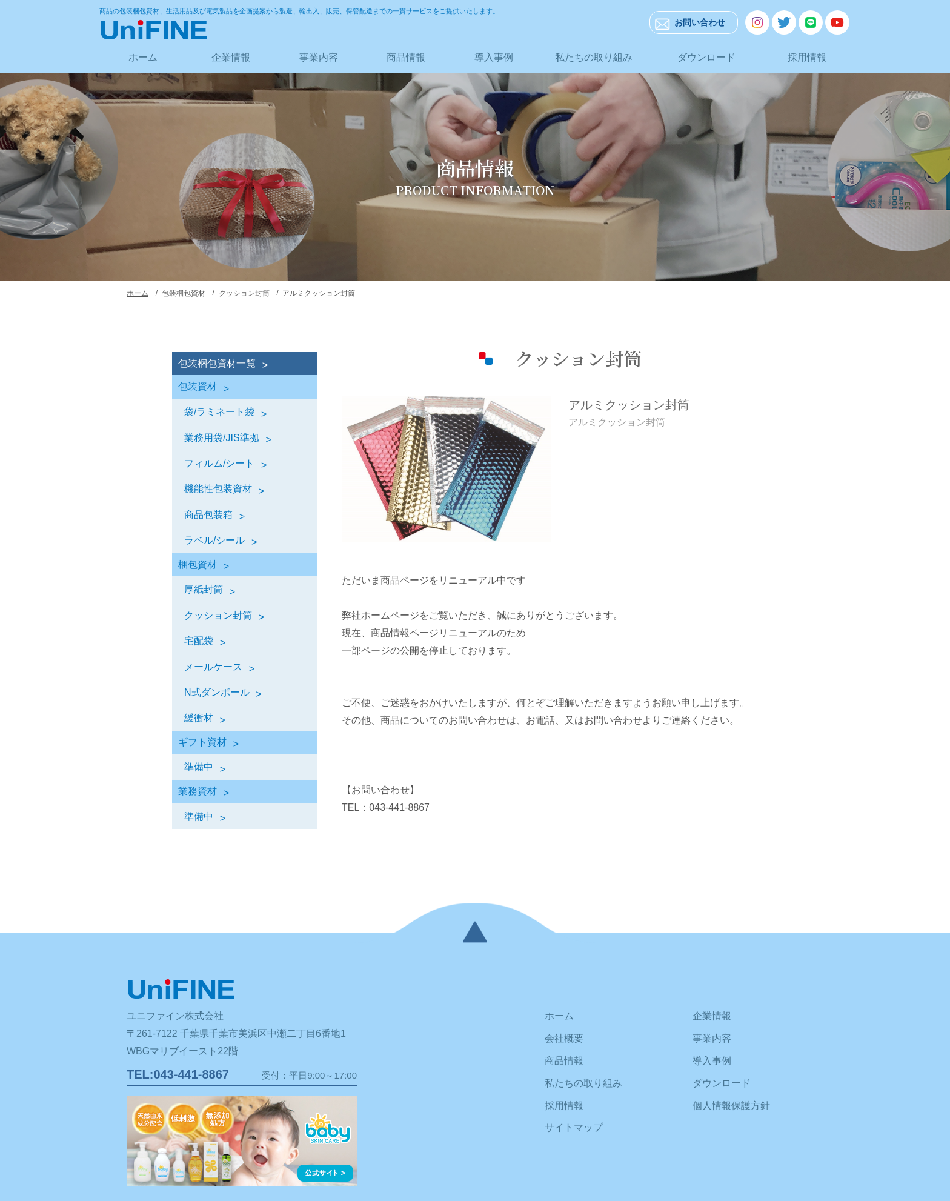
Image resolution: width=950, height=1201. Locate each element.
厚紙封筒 (203, 589)
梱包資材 (197, 564)
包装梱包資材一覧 (217, 363)
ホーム (143, 57)
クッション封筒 (218, 615)
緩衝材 (198, 718)
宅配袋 (198, 641)
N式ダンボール (217, 692)
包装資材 (197, 386)
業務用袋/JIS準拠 (221, 438)
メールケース (213, 667)
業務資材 (197, 791)
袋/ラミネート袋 (219, 412)
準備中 (198, 767)
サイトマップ (574, 1127)
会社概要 (564, 1038)
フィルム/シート (219, 463)
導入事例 (493, 57)
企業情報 (230, 57)
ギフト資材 (202, 742)
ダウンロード (706, 57)
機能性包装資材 (218, 489)
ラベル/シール (214, 540)
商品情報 (406, 57)
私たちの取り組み (594, 57)
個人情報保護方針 (731, 1105)
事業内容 (318, 57)
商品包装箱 (208, 515)
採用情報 (807, 57)
